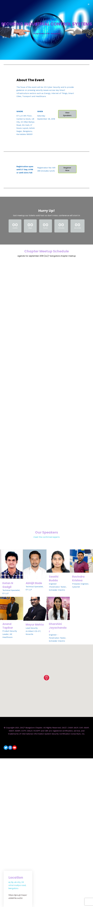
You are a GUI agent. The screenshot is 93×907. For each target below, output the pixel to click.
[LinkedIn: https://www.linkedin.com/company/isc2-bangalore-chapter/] (10, 747)
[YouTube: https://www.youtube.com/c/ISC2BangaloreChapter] (14, 747)
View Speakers (67, 114)
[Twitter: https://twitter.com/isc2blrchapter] (6, 747)
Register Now (67, 169)
